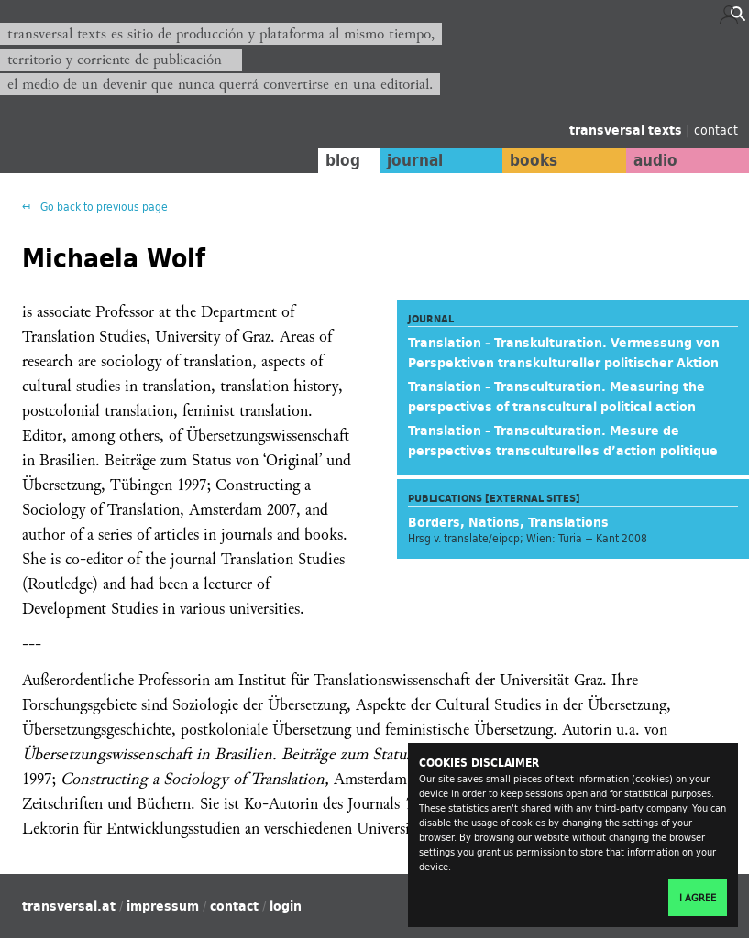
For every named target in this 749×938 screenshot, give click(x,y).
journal (415, 160)
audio (655, 160)
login (286, 906)
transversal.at (69, 906)
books (533, 160)
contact (716, 129)
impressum (163, 906)
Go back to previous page (103, 206)
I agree (697, 897)
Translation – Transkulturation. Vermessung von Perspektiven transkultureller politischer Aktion (564, 353)
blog (342, 160)
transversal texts (627, 130)
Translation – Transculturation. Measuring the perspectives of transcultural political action (556, 396)
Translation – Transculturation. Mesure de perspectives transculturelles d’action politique (563, 440)
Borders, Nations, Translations (508, 522)
